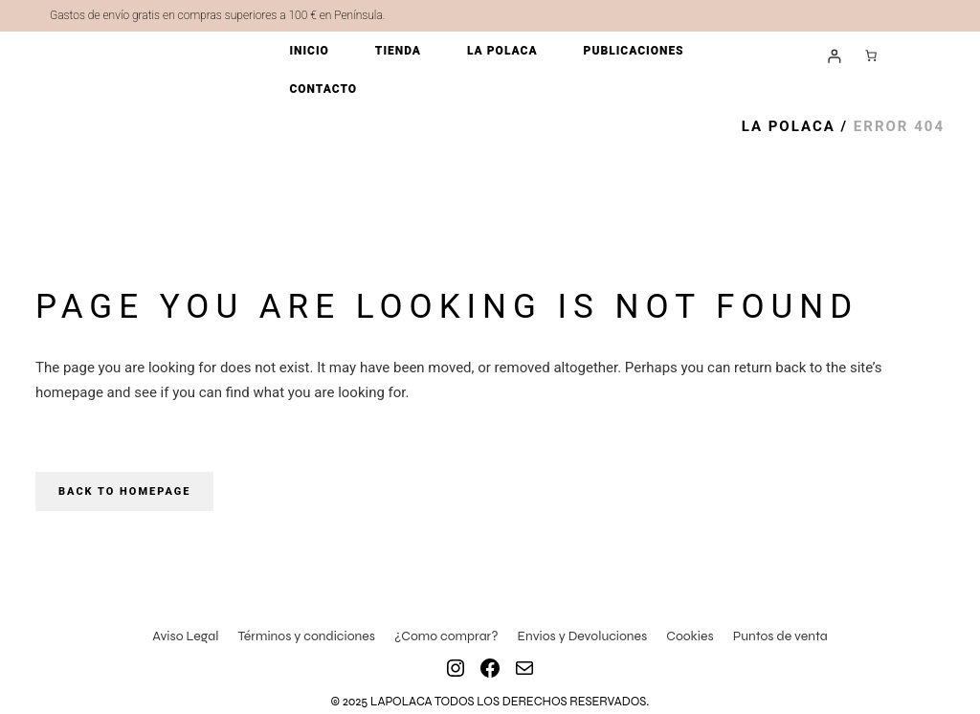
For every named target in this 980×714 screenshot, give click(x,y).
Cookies (689, 636)
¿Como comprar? (446, 636)
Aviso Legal (185, 636)
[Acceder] (834, 56)
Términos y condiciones (306, 636)
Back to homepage (124, 491)
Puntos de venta (780, 636)
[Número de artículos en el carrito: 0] (871, 55)
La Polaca (788, 126)
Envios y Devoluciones (583, 636)
